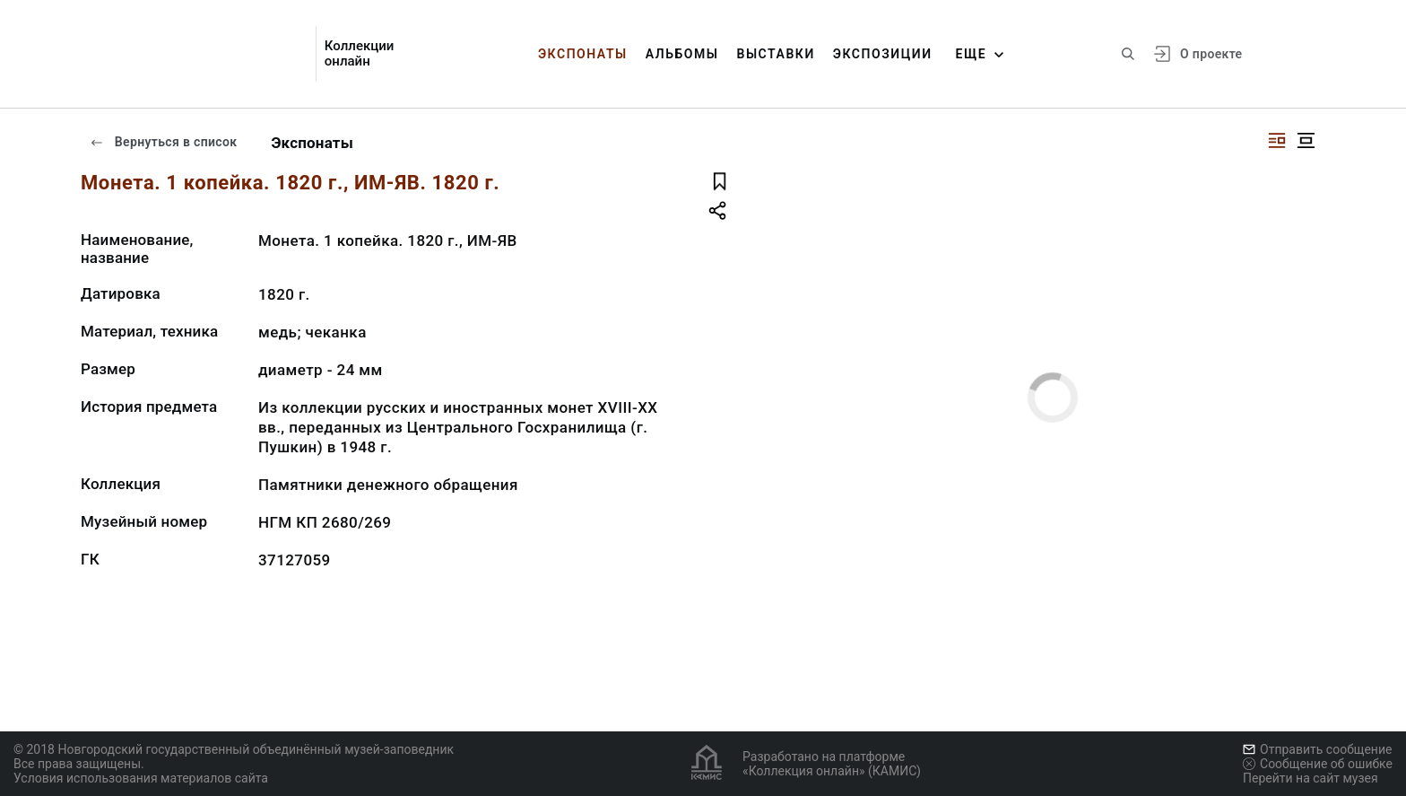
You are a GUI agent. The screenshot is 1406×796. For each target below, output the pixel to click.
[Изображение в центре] (1305, 140)
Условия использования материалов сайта (140, 778)
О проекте (1211, 54)
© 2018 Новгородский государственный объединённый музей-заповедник (233, 749)
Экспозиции (883, 54)
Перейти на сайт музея (1310, 778)
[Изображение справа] (1277, 140)
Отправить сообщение (1317, 749)
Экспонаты (583, 54)
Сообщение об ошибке (1318, 764)
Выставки (775, 54)
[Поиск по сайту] (1128, 54)
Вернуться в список (163, 142)
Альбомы (682, 54)
